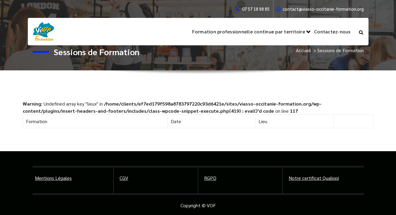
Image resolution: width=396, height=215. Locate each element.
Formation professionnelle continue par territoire (248, 31)
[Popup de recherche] (361, 31)
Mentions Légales (53, 178)
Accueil (303, 50)
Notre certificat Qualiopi (314, 178)
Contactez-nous (332, 31)
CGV (124, 178)
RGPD (210, 178)
